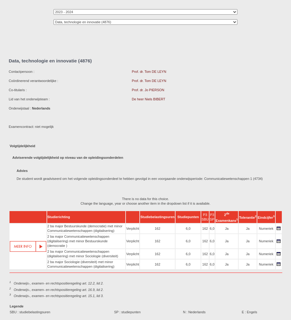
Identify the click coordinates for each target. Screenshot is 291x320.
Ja (227, 228)
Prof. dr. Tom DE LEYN (149, 71)
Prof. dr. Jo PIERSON (148, 90)
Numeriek (266, 228)
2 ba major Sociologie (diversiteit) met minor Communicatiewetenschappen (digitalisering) (81, 264)
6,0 (188, 228)
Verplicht (132, 228)
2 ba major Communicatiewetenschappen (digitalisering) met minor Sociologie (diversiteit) (82, 254)
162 (157, 228)
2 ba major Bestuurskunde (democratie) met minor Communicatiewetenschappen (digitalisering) (85, 228)
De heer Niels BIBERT (148, 99)
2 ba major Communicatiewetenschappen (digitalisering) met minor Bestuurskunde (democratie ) (78, 241)
